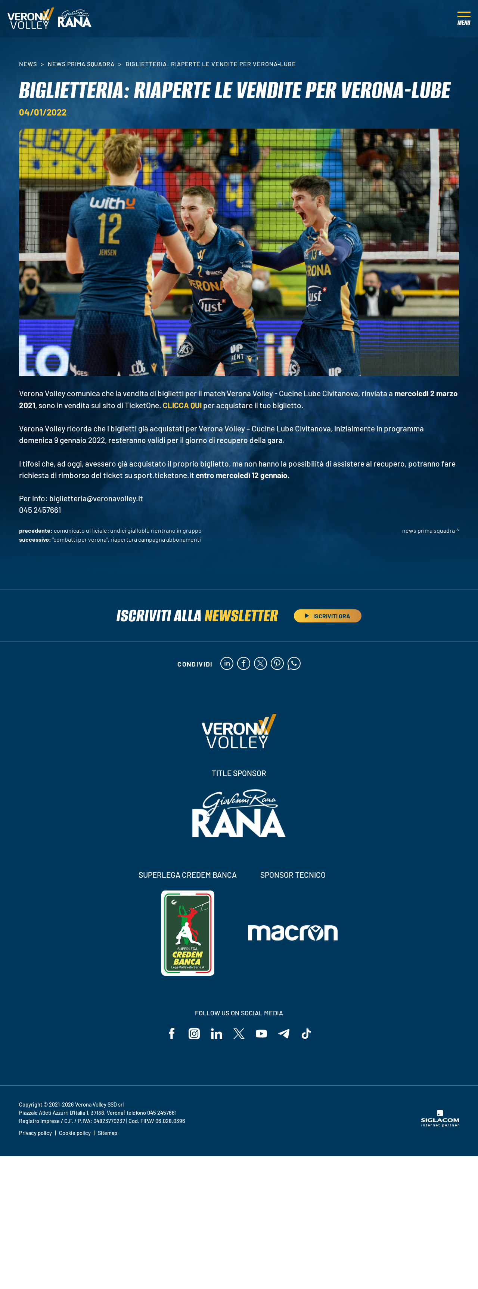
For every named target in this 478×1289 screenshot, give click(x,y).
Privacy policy (35, 1133)
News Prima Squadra (81, 63)
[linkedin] (226, 664)
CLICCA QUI (182, 405)
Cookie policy (75, 1133)
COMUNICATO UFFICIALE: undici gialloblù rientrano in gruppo (128, 530)
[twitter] (260, 664)
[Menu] (464, 19)
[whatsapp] (294, 664)
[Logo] (30, 18)
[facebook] (243, 664)
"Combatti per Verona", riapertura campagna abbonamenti (126, 539)
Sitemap (107, 1133)
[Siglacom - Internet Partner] (440, 1125)
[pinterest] (277, 664)
